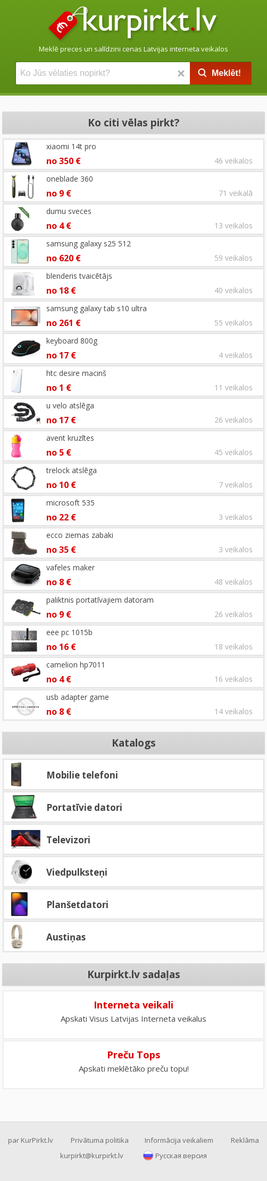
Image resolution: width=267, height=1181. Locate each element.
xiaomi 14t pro (71, 146)
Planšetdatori (77, 904)
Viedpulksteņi (76, 872)
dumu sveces (68, 211)
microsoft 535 (70, 503)
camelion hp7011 (75, 665)
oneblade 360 (69, 179)
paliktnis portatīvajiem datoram (100, 600)
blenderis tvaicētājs (79, 276)
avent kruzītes (70, 438)
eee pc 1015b (69, 632)
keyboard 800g (71, 341)
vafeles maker (70, 567)
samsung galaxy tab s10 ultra (96, 308)
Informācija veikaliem (179, 1140)
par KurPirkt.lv (30, 1140)
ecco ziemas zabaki (79, 535)
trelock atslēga (71, 470)
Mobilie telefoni (82, 775)
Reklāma (245, 1140)
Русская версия (181, 1155)
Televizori (68, 840)
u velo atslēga (70, 405)
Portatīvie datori (84, 807)
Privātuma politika (100, 1140)
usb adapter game (77, 697)
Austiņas (66, 937)
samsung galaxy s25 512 (88, 243)
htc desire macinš (76, 373)
